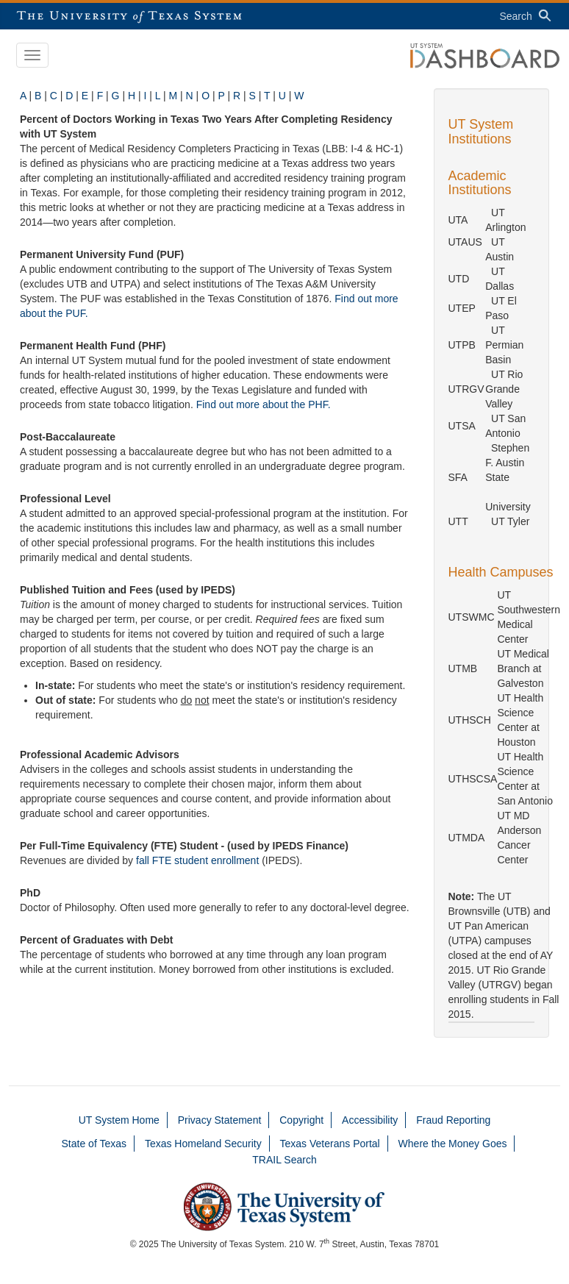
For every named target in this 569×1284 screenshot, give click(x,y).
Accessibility (370, 1120)
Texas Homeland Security (203, 1143)
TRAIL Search (284, 1160)
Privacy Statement (220, 1120)
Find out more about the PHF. (263, 404)
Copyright (301, 1120)
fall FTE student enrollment (197, 860)
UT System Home (119, 1120)
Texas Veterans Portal (330, 1143)
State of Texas (94, 1143)
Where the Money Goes (452, 1143)
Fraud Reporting (453, 1120)
